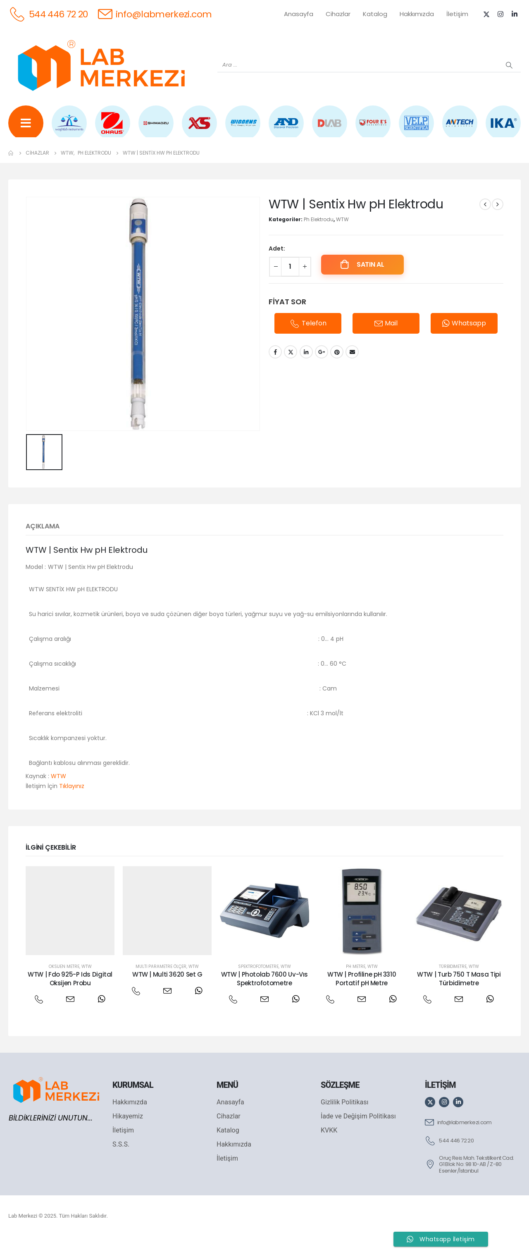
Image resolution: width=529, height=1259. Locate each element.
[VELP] (416, 128)
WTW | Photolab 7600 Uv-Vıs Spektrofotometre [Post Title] (264, 999)
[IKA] (503, 128)
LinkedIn (306, 373)
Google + (321, 373)
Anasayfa (298, 14)
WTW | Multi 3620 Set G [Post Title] (167, 995)
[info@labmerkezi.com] (155, 14)
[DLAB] (329, 128)
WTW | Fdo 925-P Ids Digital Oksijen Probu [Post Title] (70, 999)
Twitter (290, 373)
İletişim (457, 14)
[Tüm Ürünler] (25, 128)
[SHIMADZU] (156, 128)
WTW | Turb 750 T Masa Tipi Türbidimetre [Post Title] (458, 999)
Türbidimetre (453, 988)
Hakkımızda (417, 14)
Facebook (275, 373)
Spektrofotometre (258, 988)
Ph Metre (355, 988)
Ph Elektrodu (319, 240)
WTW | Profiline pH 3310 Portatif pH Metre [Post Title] (361, 999)
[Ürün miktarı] (290, 288)
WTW (342, 240)
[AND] (286, 128)
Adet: (277, 270)
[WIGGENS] (242, 128)
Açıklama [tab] (43, 547)
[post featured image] (70, 932)
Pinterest (336, 373)
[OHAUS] (112, 128)
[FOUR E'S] (373, 128)
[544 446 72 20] (48, 14)
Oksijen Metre (64, 988)
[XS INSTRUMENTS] (199, 128)
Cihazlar (338, 14)
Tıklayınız (71, 807)
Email (352, 373)
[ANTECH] (459, 128)
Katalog (375, 14)
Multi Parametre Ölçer (161, 988)
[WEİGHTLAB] (69, 128)
